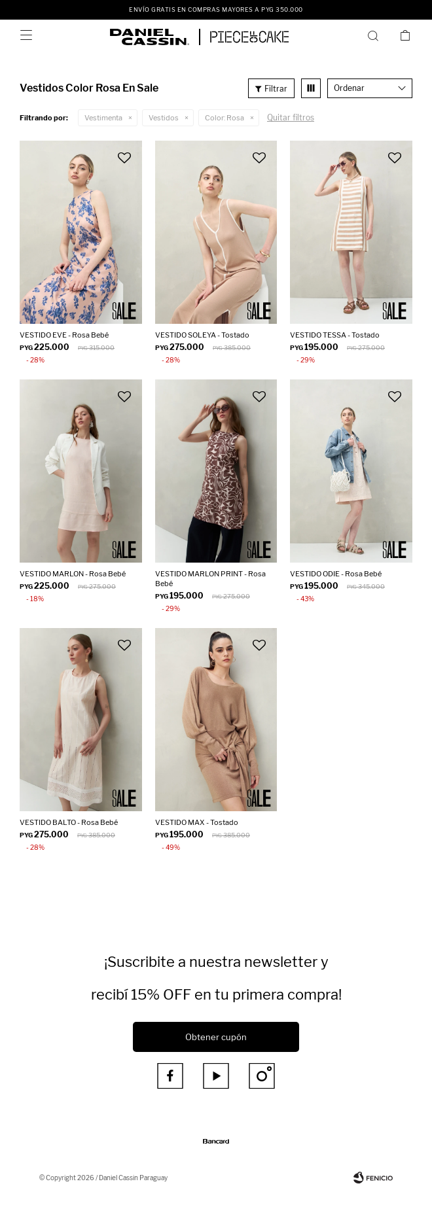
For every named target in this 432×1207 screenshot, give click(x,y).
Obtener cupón (216, 1037)
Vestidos (164, 117)
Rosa (224, 117)
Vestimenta (103, 117)
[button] (375, 35)
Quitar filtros (290, 117)
